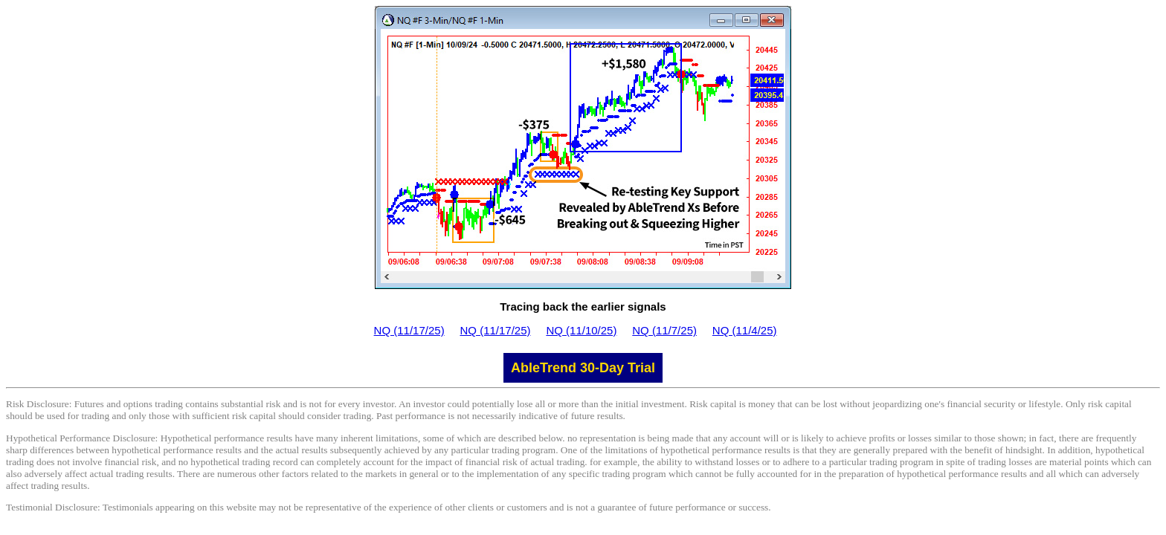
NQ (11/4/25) (744, 330)
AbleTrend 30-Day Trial (583, 367)
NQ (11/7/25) (664, 330)
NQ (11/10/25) (581, 330)
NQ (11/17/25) (409, 330)
